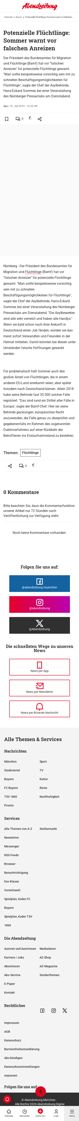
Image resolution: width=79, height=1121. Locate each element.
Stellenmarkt (48, 828)
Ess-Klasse (11, 881)
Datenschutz (12, 1040)
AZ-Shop (45, 957)
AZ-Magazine (49, 966)
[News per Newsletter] (39, 688)
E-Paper (9, 983)
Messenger (11, 846)
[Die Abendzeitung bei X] (39, 625)
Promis (9, 805)
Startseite (8, 17)
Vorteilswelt (12, 890)
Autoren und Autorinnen (20, 948)
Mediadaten (48, 948)
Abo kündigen (13, 1058)
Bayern (19, 17)
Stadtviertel (12, 770)
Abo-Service (12, 975)
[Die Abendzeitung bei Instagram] (39, 604)
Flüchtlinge (33, 272)
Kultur (44, 779)
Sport (43, 761)
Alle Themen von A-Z (18, 828)
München (10, 761)
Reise (43, 788)
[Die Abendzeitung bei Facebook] (39, 583)
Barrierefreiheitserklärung (21, 1049)
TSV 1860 (10, 796)
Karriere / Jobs (14, 957)
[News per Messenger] (39, 667)
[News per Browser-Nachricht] (39, 709)
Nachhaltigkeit (49, 796)
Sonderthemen (49, 975)
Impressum (11, 1023)
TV (41, 770)
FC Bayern (11, 788)
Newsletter (11, 837)
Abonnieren (12, 966)
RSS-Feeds (11, 855)
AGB (7, 1031)
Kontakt (9, 992)
